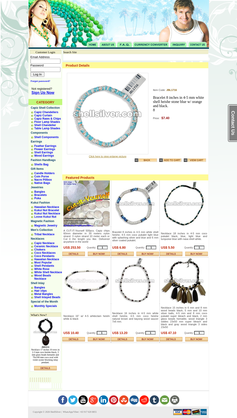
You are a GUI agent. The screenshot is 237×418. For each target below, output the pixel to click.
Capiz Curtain (43, 115)
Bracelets (40, 195)
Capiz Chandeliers (46, 112)
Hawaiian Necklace (46, 207)
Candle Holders (44, 173)
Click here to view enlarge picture (107, 156)
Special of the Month (44, 301)
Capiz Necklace (44, 243)
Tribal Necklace (44, 234)
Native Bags (42, 183)
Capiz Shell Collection (45, 107)
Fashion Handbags (43, 160)
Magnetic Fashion (42, 221)
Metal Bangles (43, 294)
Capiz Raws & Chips (47, 118)
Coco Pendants (44, 256)
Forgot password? (39, 81)
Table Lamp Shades (47, 128)
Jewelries (37, 187)
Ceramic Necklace (46, 246)
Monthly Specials (45, 306)
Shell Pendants (44, 265)
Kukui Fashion (40, 202)
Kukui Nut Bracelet (46, 210)
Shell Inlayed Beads (47, 297)
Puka (37, 198)
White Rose (41, 269)
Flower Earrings (44, 149)
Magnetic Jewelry (45, 225)
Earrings (36, 141)
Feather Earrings (45, 146)
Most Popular (43, 262)
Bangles (39, 191)
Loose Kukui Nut (45, 216)
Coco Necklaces (45, 252)
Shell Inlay (37, 283)
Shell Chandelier (45, 125)
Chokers (39, 249)
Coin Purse (41, 176)
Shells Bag (41, 164)
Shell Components (46, 137)
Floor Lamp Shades (47, 122)
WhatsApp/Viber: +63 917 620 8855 (79, 412)
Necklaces (37, 238)
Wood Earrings (44, 155)
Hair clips (40, 290)
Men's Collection (42, 230)
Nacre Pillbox (43, 179)
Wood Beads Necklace (42, 277)
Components (39, 132)
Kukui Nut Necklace (47, 213)
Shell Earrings (43, 152)
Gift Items (37, 168)
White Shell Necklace (48, 272)
